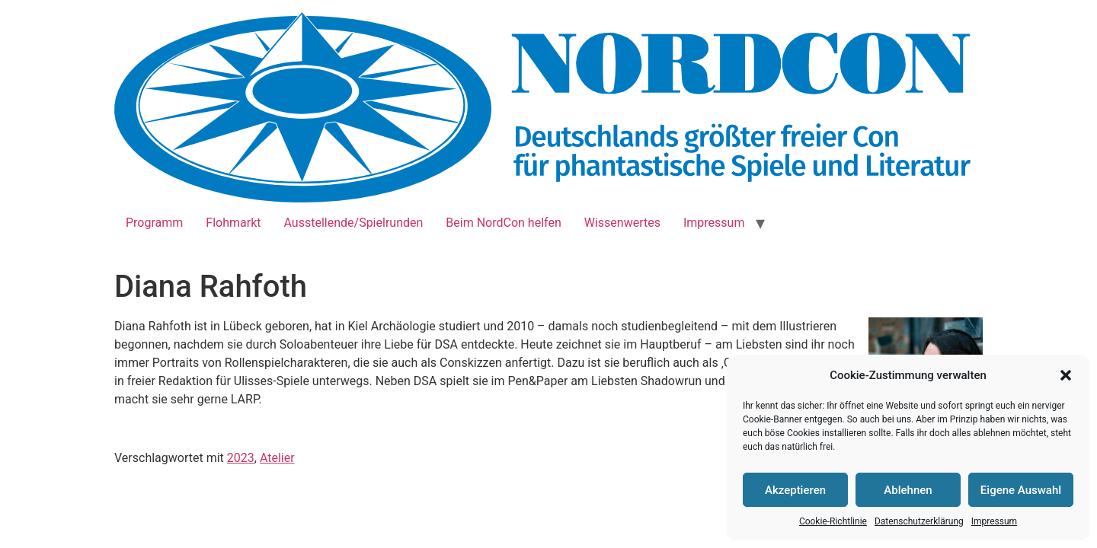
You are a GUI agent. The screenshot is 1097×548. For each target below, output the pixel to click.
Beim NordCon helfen (503, 222)
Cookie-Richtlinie (833, 521)
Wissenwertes (622, 222)
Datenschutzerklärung (919, 521)
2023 (240, 458)
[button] (1065, 375)
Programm (154, 222)
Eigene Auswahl (1020, 490)
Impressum (994, 521)
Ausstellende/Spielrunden (354, 222)
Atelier (277, 458)
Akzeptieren (795, 490)
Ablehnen (908, 490)
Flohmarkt (233, 222)
